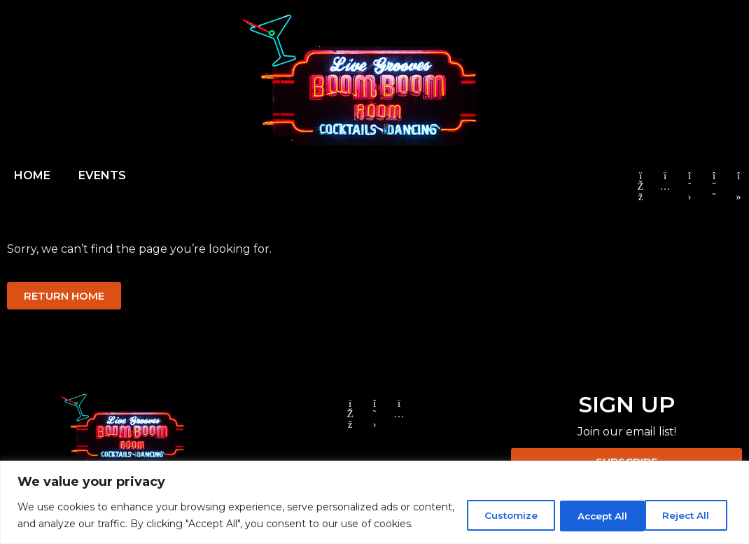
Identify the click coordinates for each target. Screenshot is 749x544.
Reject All (588, 507)
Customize (490, 507)
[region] (374, 494)
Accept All (685, 507)
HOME (32, 175)
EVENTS (102, 175)
